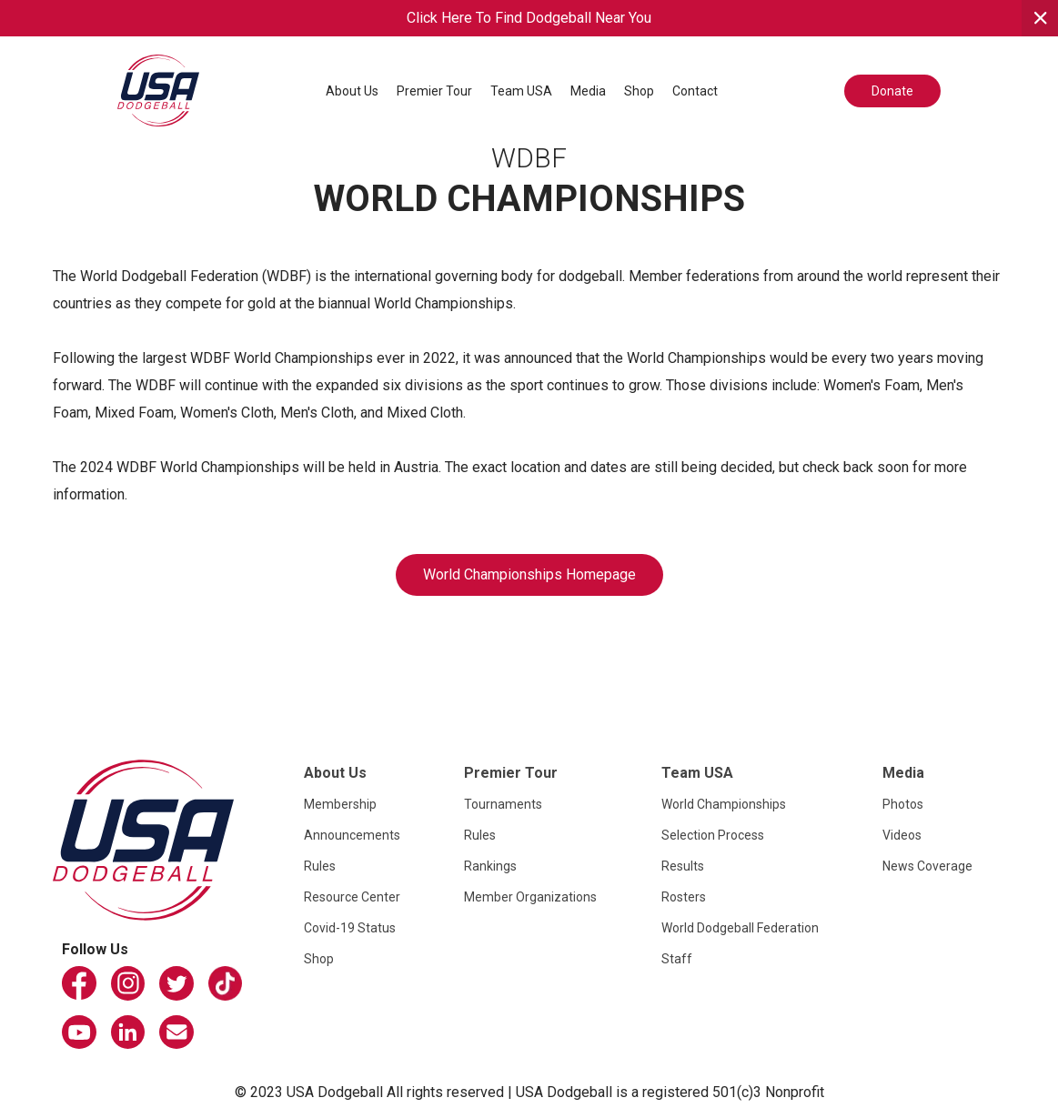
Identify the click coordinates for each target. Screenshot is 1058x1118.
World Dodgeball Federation (740, 928)
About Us (352, 91)
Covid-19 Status (350, 928)
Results (682, 866)
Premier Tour (434, 91)
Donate (892, 91)
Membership (340, 804)
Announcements (352, 835)
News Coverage (927, 866)
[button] (352, 90)
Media (588, 91)
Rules (320, 866)
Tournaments (503, 804)
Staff (676, 959)
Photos (902, 804)
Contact (695, 91)
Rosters (683, 897)
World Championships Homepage (529, 574)
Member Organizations (530, 897)
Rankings (490, 866)
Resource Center (352, 897)
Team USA (521, 91)
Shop (639, 91)
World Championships (723, 804)
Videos (902, 835)
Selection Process (712, 835)
